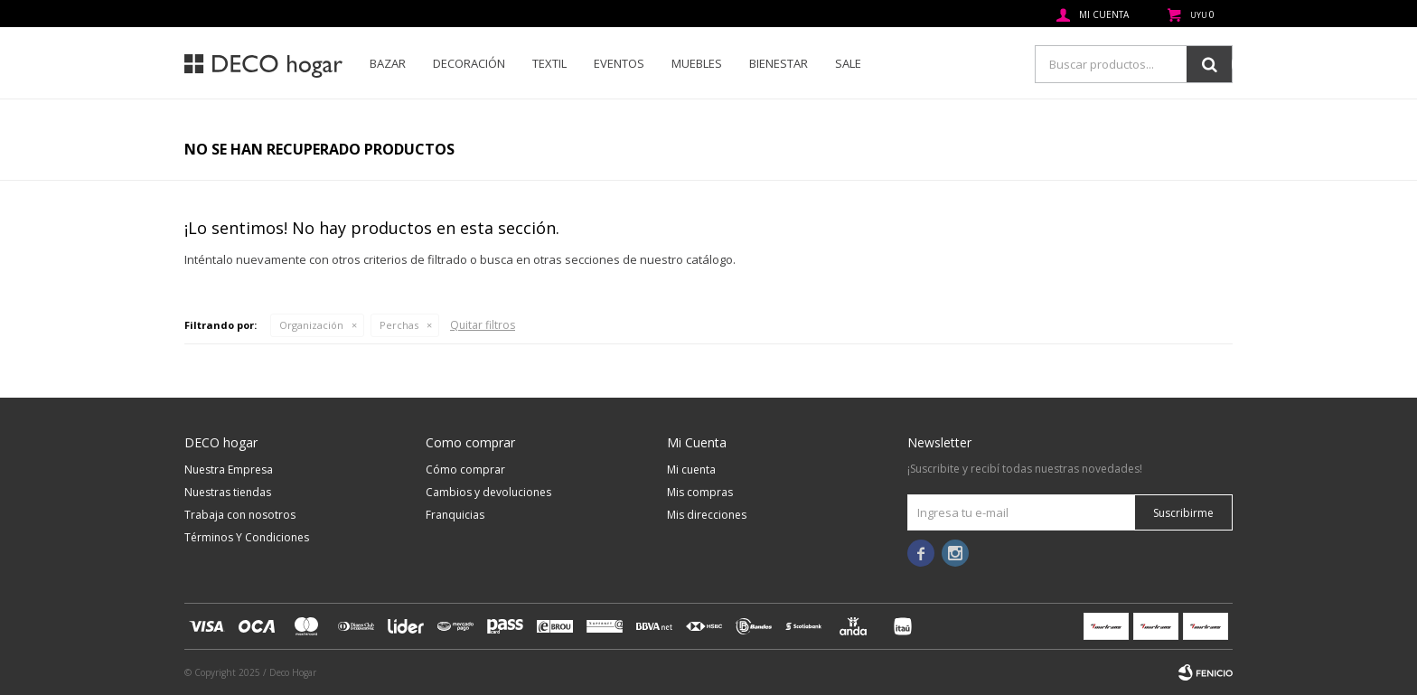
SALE (848, 63)
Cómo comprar (465, 469)
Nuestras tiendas (227, 492)
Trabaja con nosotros (240, 514)
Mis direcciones (706, 514)
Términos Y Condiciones (246, 537)
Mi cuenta (691, 469)
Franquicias (455, 514)
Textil (549, 63)
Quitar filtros (482, 325)
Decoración (469, 63)
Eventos (619, 63)
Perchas (399, 325)
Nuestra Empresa (228, 469)
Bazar (388, 63)
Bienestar (778, 63)
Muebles (696, 63)
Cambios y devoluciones (488, 492)
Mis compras (700, 492)
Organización (311, 325)
